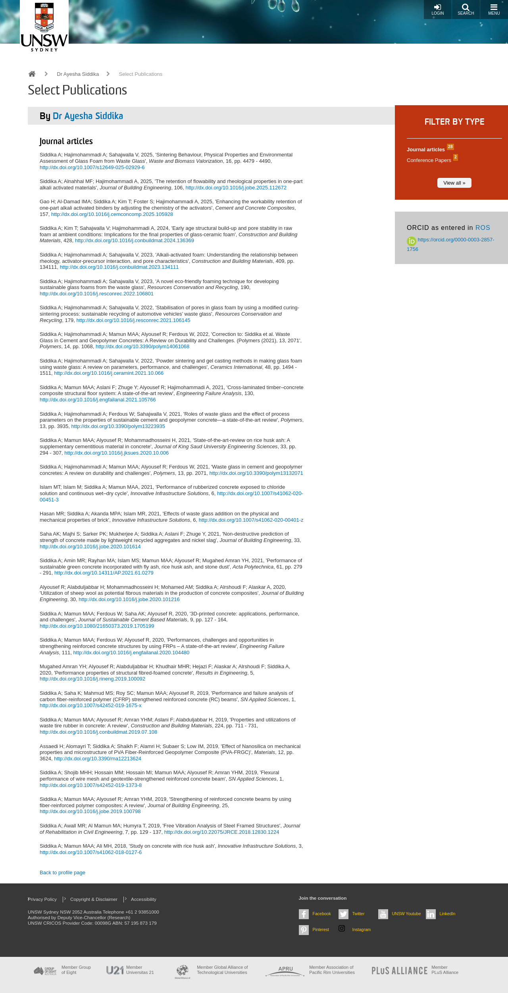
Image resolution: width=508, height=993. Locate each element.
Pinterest (321, 929)
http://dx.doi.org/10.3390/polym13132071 (256, 473)
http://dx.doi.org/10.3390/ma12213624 (97, 759)
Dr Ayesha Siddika (78, 74)
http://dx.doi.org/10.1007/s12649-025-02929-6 (92, 167)
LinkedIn (448, 913)
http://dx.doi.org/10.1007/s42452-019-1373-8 (91, 785)
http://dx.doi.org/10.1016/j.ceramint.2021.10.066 (109, 373)
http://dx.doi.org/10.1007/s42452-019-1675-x (91, 705)
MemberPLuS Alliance (444, 970)
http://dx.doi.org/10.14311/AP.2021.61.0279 (104, 573)
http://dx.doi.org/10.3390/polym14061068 (142, 346)
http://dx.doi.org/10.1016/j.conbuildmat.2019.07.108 (98, 732)
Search (466, 9)
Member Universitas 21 (140, 970)
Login (437, 9)
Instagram (361, 929)
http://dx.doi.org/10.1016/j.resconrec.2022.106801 (97, 294)
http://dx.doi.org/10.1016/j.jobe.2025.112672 (235, 188)
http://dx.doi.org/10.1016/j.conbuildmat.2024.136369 (134, 240)
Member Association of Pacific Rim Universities (332, 970)
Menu (494, 9)
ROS (483, 227)
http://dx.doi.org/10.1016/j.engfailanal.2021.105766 (98, 400)
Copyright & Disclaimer (93, 899)
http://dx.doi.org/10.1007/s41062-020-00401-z (251, 520)
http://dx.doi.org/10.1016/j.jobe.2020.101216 (129, 599)
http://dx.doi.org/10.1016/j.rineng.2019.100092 (92, 679)
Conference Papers (431, 160)
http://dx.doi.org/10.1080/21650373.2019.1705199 (97, 626)
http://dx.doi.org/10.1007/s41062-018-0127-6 (91, 852)
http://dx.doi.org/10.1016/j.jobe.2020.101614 (90, 547)
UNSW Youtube (406, 913)
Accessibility (143, 899)
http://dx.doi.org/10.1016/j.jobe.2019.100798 (90, 811)
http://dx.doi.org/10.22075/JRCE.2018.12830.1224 (221, 832)
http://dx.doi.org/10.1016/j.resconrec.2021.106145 (133, 320)
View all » (454, 183)
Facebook (322, 913)
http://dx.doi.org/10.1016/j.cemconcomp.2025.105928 (112, 214)
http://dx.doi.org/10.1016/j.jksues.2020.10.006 (116, 453)
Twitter (358, 913)
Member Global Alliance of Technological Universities (222, 970)
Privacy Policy (42, 899)
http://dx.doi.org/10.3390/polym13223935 (118, 426)
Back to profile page (62, 872)
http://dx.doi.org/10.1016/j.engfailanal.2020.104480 (131, 653)
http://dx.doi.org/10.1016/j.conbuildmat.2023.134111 (119, 267)
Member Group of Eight (76, 970)
